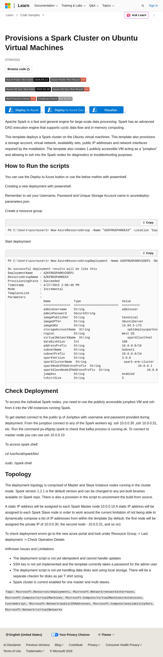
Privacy (93, 645)
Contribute (76, 645)
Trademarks (34, 651)
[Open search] (143, 6)
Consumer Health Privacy (122, 645)
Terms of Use (12, 651)
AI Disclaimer (12, 645)
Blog (58, 645)
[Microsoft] (8, 5)
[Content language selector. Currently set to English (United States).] (23, 635)
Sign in (153, 5)
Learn (10, 15)
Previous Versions (38, 645)
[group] (81, 230)
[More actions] (154, 15)
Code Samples (30, 15)
